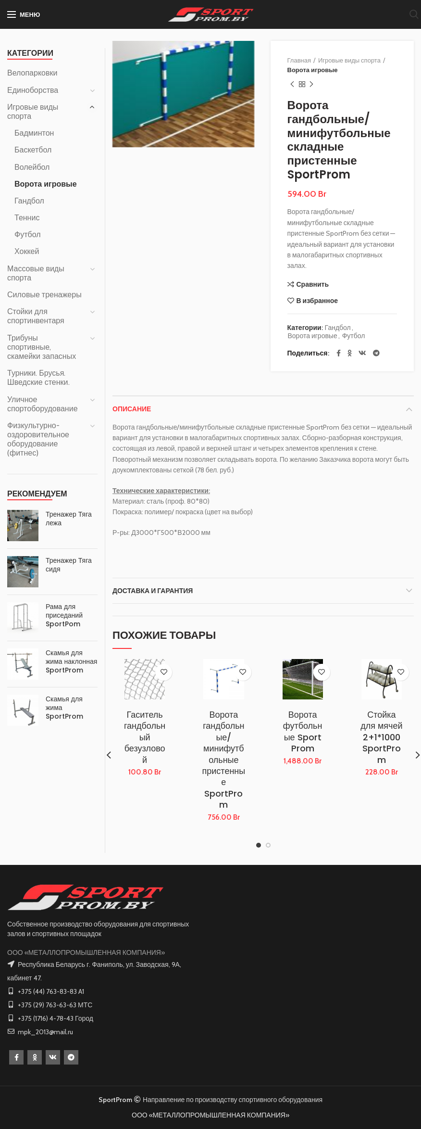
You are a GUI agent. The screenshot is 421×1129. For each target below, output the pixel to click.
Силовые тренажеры (44, 294)
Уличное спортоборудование (42, 404)
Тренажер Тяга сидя (69, 564)
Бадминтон (34, 133)
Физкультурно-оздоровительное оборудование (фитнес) (38, 439)
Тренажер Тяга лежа (69, 518)
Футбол (353, 336)
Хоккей (26, 251)
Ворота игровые (312, 70)
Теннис (26, 217)
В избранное (317, 300)
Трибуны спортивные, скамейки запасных (41, 347)
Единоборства (32, 90)
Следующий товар (311, 84)
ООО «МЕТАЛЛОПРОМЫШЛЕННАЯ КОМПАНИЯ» (86, 952)
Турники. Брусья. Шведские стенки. (38, 377)
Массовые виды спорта (35, 273)
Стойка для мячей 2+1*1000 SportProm (381, 737)
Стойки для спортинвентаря (35, 316)
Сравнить (313, 284)
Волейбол (32, 167)
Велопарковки (32, 72)
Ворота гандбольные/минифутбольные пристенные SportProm (224, 760)
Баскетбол (32, 149)
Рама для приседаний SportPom (64, 615)
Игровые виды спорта (349, 60)
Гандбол (338, 328)
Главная (299, 60)
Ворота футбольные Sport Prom (302, 731)
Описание (131, 409)
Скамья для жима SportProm (64, 708)
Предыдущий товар (292, 84)
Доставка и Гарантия (152, 591)
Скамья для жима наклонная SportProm (71, 661)
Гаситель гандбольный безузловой (144, 737)
